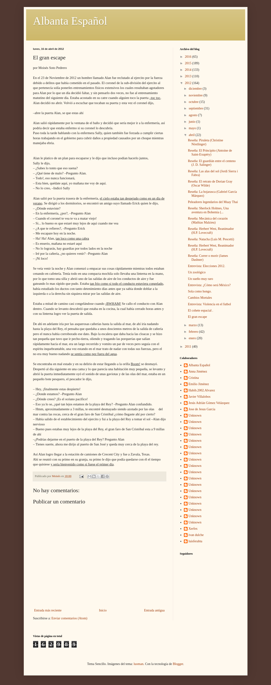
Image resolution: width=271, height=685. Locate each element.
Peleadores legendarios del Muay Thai (213, 202)
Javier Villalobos (199, 396)
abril (192, 135)
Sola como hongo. (200, 291)
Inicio (103, 610)
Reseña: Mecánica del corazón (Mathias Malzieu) (208, 220)
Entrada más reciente (48, 610)
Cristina (194, 378)
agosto (193, 115)
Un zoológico (197, 272)
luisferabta (195, 541)
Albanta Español (70, 21)
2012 (188, 83)
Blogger (178, 664)
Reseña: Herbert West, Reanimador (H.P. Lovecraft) (211, 230)
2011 (188, 346)
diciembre (195, 88)
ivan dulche (196, 535)
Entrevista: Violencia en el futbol (209, 304)
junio (192, 121)
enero (193, 338)
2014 (188, 69)
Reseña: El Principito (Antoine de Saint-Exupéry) (210, 152)
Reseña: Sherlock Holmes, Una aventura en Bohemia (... (208, 210)
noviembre (196, 95)
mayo (193, 128)
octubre (194, 102)
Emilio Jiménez (199, 384)
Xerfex (193, 528)
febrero (194, 331)
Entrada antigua (154, 610)
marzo (193, 325)
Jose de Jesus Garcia (202, 409)
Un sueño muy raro (200, 279)
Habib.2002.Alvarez (202, 390)
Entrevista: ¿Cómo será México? (209, 285)
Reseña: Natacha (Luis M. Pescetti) (211, 239)
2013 (188, 76)
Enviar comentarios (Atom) (69, 618)
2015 (188, 63)
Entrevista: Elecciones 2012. (206, 266)
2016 (188, 56)
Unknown (195, 415)
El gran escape (197, 317)
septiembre (196, 108)
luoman (138, 664)
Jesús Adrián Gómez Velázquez (209, 403)
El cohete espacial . (200, 310)
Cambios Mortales (200, 297)
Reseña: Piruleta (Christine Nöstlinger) (205, 142)
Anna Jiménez (198, 371)
